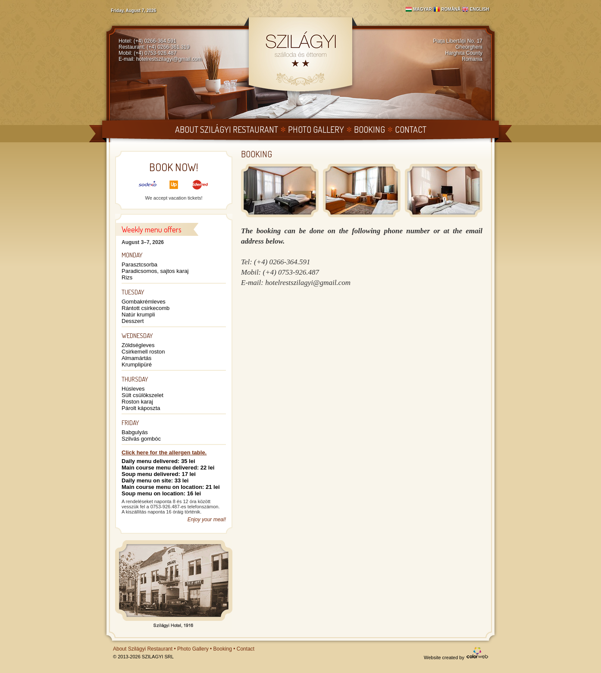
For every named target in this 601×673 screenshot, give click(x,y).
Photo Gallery (316, 129)
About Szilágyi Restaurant (226, 129)
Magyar (422, 9)
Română (450, 9)
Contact (410, 129)
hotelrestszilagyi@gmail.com (169, 59)
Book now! (173, 167)
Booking (369, 129)
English (479, 9)
